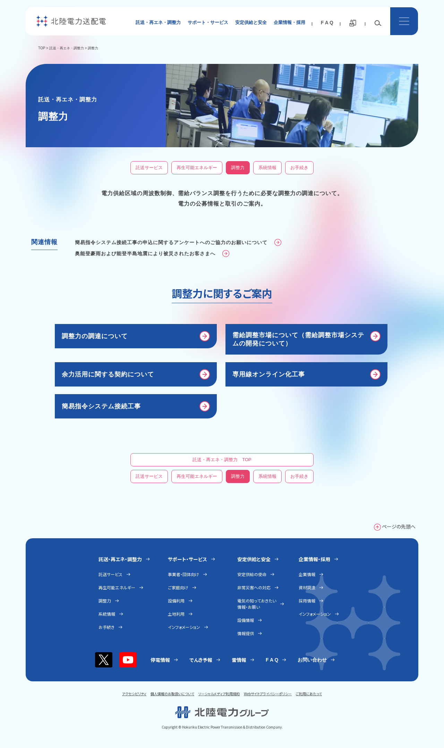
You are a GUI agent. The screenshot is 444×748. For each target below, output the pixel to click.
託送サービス (149, 167)
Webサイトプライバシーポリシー (268, 693)
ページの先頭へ (399, 526)
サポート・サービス (208, 22)
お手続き (299, 167)
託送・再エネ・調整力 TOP (222, 459)
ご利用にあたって (309, 693)
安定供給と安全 (251, 22)
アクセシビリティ (134, 693)
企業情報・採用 (289, 22)
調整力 (238, 167)
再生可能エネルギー (197, 167)
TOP (41, 48)
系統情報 (267, 167)
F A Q (327, 22)
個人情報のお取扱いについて (172, 693)
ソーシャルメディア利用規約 (219, 693)
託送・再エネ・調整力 (158, 22)
